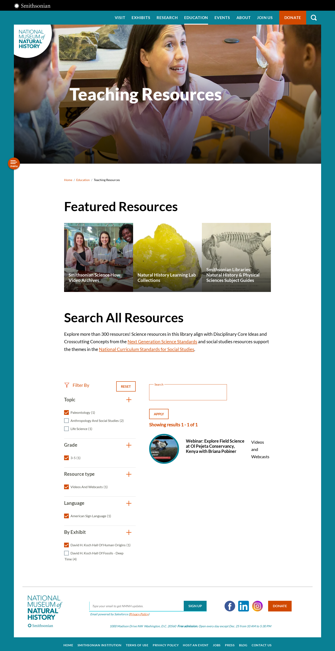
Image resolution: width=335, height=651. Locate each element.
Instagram (256, 603)
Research (167, 17)
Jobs (217, 642)
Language (74, 503)
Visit (120, 17)
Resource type (79, 474)
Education (196, 17)
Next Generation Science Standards (162, 341)
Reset (126, 386)
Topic (69, 399)
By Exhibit (75, 532)
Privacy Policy (137, 612)
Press (230, 642)
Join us (265, 17)
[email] (146, 603)
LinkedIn (242, 603)
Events (222, 17)
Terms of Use (137, 642)
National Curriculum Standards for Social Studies (146, 349)
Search (313, 18)
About (244, 17)
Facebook (228, 603)
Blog (243, 642)
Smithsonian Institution (100, 642)
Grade (70, 445)
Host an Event (196, 642)
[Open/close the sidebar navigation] (14, 163)
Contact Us (262, 642)
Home (68, 180)
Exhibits (141, 17)
